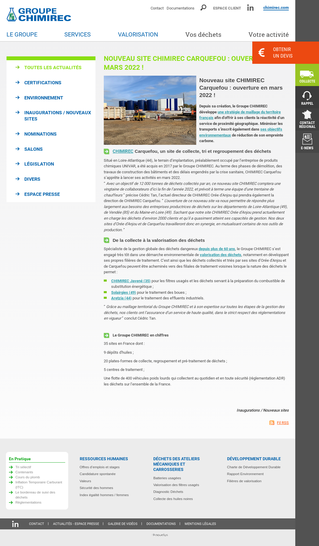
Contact (157, 8)
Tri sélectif (23, 467)
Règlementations (28, 502)
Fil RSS (283, 422)
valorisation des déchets (220, 255)
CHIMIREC (123, 151)
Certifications (42, 82)
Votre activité (268, 35)
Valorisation (138, 34)
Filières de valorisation (244, 481)
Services (77, 34)
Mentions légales (200, 524)
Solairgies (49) (123, 292)
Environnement (43, 98)
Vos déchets (203, 35)
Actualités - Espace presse (76, 524)
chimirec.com (276, 7)
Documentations (180, 8)
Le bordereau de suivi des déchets (35, 494)
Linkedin (250, 7)
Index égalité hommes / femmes (104, 495)
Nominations (40, 134)
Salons (33, 149)
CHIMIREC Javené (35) (131, 281)
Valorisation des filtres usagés (176, 485)
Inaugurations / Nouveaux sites (57, 116)
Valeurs (85, 481)
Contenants (24, 472)
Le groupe (22, 34)
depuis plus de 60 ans (217, 249)
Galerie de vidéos (123, 524)
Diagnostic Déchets (168, 491)
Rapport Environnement (245, 474)
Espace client (227, 8)
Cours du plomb (27, 477)
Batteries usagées (167, 478)
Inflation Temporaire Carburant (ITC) (38, 484)
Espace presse (42, 194)
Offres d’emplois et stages (100, 467)
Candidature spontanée (98, 474)
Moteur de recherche (203, 7)
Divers (32, 179)
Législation (39, 164)
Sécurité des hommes (96, 488)
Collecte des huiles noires (173, 499)
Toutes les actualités (53, 67)
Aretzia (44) (121, 298)
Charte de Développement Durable (254, 467)
